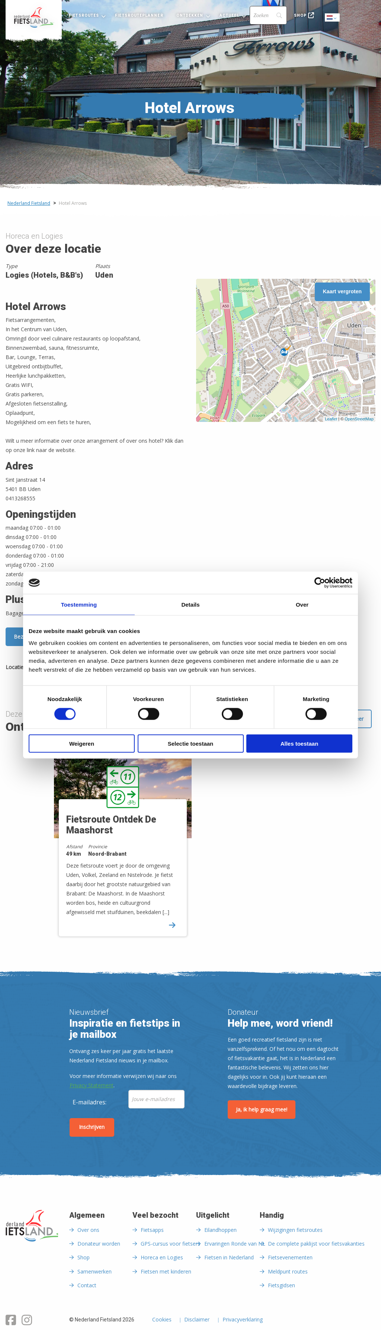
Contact (86, 1285)
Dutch (333, 18)
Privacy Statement (91, 1085)
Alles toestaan (299, 743)
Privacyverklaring (242, 1320)
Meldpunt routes (288, 1271)
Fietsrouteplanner (139, 15)
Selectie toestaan (191, 743)
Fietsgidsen (281, 1285)
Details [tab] (190, 604)
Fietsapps (152, 1229)
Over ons (88, 1229)
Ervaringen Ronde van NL (234, 1243)
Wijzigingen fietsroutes (295, 1229)
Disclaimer (196, 1320)
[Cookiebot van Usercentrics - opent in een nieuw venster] (319, 582)
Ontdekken (190, 15)
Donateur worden (98, 1243)
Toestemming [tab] (79, 604)
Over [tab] (302, 604)
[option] (119, 844)
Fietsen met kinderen (166, 1271)
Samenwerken (94, 1271)
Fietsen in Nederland (229, 1257)
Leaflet (331, 419)
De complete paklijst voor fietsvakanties (316, 1243)
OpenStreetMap (359, 419)
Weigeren (81, 743)
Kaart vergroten (342, 291)
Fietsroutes (84, 15)
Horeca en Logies (162, 1257)
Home (34, 17)
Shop (300, 15)
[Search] (268, 15)
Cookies (162, 1320)
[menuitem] (34, 17)
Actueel (230, 15)
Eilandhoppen (220, 1229)
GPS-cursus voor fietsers (170, 1243)
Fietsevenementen (290, 1257)
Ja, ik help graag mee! (261, 1109)
